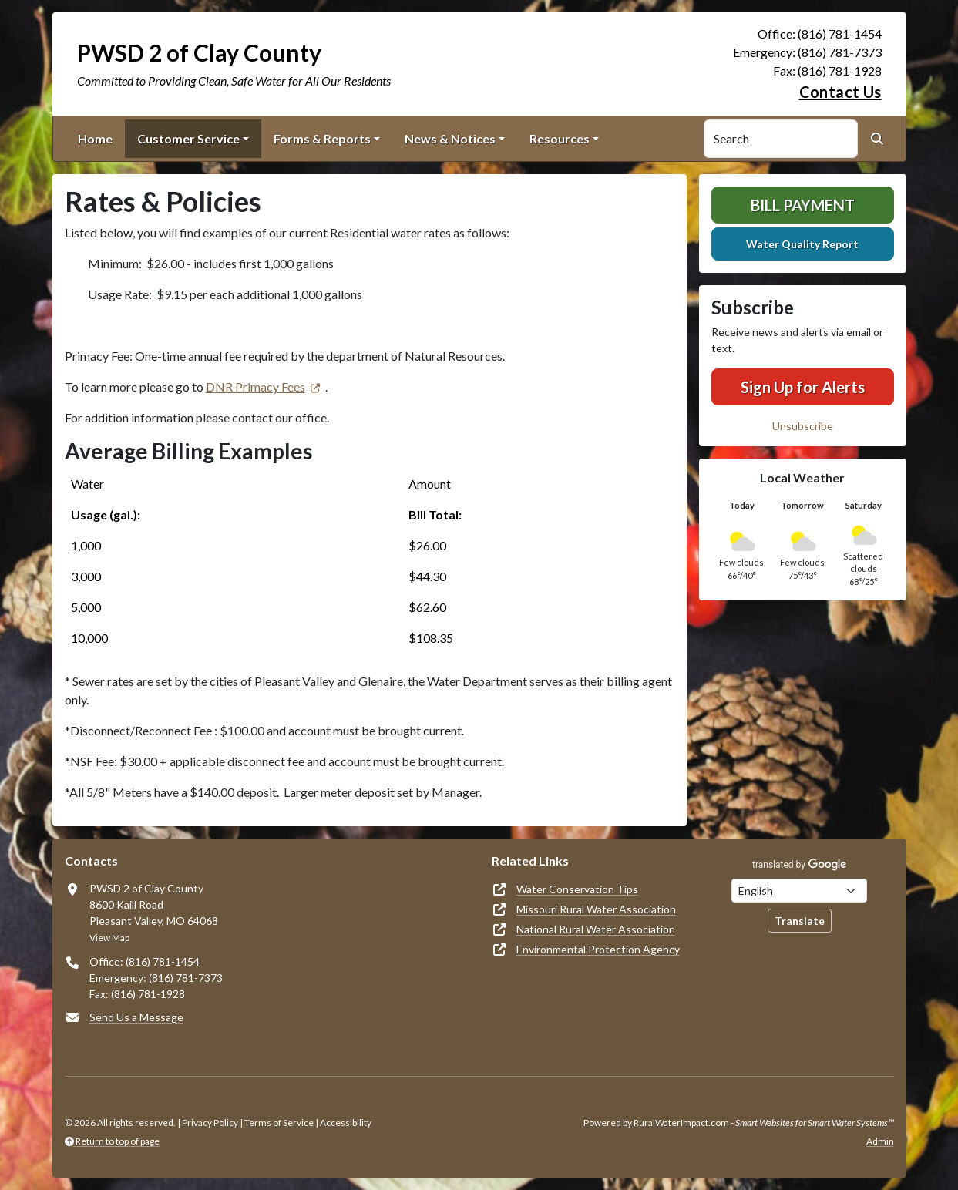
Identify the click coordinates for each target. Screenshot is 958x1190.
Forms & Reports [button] (322, 138)
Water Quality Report (802, 243)
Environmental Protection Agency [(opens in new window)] (598, 949)
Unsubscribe (802, 425)
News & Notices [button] (450, 138)
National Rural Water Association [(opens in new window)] (595, 929)
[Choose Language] (799, 891)
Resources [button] (559, 138)
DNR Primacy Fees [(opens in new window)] (255, 386)
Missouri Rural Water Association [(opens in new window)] (596, 909)
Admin (880, 1141)
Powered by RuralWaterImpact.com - (738, 1122)
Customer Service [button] (188, 138)
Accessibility (345, 1122)
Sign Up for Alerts (803, 387)
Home (95, 138)
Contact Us (840, 91)
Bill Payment (803, 205)
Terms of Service (279, 1122)
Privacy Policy (210, 1122)
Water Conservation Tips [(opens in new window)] (577, 889)
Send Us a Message (136, 1017)
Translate (800, 920)
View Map (109, 937)
